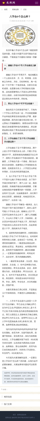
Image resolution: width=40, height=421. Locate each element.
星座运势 (15, 9)
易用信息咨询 (21, 415)
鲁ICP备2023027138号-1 (26, 417)
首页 (5, 9)
